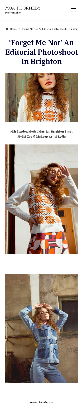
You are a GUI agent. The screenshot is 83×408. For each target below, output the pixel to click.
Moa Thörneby (23, 8)
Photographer (13, 12)
